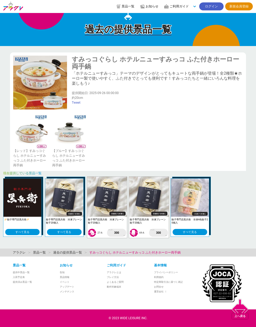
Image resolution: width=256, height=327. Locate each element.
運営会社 (160, 291)
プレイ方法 (113, 277)
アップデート (67, 286)
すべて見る (22, 232)
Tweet (76, 102)
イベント (64, 282)
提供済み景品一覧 (22, 282)
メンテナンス (67, 291)
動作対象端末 (114, 286)
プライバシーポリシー (166, 272)
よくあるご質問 (115, 282)
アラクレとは (114, 272)
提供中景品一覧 (21, 272)
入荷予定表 (19, 277)
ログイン (211, 6)
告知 (62, 272)
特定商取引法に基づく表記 (168, 282)
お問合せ (159, 286)
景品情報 (64, 277)
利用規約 (159, 277)
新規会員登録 (239, 6)
